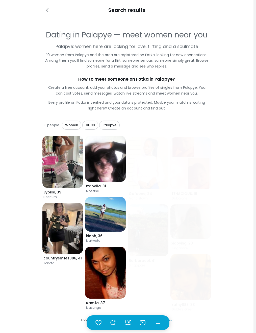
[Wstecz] (48, 10)
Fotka (85, 320)
